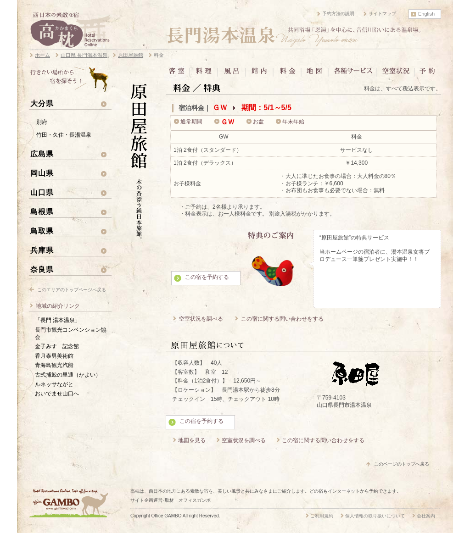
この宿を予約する (207, 277)
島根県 (42, 211)
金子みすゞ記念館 (57, 346)
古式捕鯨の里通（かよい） (68, 375)
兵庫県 (42, 250)
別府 (41, 122)
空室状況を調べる (201, 319)
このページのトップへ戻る (401, 463)
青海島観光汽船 (54, 365)
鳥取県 (42, 231)
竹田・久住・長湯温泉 (63, 135)
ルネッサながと (54, 384)
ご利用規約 (321, 515)
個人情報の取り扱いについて (375, 515)
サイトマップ (382, 13)
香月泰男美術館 (54, 356)
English (426, 14)
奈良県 (42, 269)
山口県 (42, 192)
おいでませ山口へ (57, 393)
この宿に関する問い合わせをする (282, 319)
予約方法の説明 (338, 13)
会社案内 (426, 515)
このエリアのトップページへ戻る (71, 289)
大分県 (42, 103)
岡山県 (42, 173)
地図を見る (192, 440)
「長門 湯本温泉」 (57, 320)
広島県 (42, 154)
